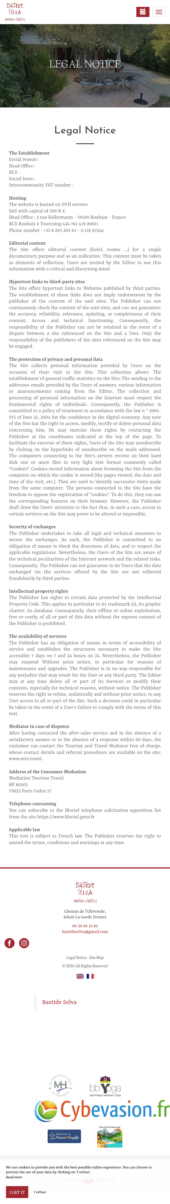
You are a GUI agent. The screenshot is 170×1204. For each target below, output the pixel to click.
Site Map (96, 957)
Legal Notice (76, 957)
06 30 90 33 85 (85, 926)
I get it (17, 1192)
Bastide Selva (59, 1002)
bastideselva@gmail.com (85, 931)
